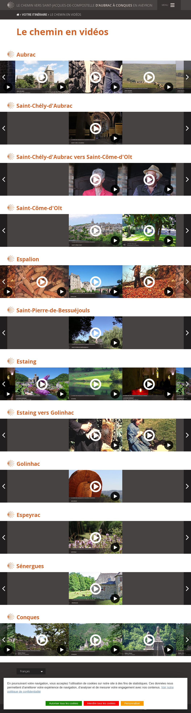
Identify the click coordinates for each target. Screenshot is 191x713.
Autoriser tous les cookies (63, 703)
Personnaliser (132, 703)
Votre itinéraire (34, 15)
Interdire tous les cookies (101, 703)
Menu (165, 5)
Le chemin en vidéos (65, 15)
